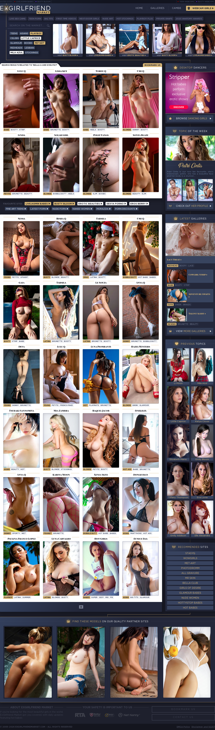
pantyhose (136, 533)
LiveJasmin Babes (24, 1)
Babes (153, 277)
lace (191, 266)
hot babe (143, 277)
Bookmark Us (152, 65)
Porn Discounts (126, 209)
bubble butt (59, 194)
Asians (24, 33)
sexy (101, 597)
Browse (191, 119)
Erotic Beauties (90, 204)
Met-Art (190, 563)
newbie (172, 324)
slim (95, 194)
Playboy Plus (145, 19)
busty (47, 277)
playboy (8, 597)
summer (26, 597)
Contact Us (183, 717)
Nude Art (108, 19)
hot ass (127, 469)
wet (24, 533)
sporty (16, 533)
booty (14, 130)
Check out (192, 206)
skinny (135, 130)
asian (7, 469)
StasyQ (190, 553)
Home (139, 8)
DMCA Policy (183, 727)
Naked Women (82, 209)
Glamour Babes (190, 593)
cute (170, 305)
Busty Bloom (43, 1)
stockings (66, 469)
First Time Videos (66, 19)
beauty (28, 194)
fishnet (48, 533)
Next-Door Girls (89, 19)
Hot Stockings (125, 19)
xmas (85, 277)
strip (22, 130)
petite (7, 194)
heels (93, 130)
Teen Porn (35, 19)
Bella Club (190, 583)
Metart (39, 43)
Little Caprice (30, 38)
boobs (102, 194)
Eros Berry (139, 204)
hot (85, 405)
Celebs (14, 38)
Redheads (16, 48)
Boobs (28, 43)
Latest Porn (39, 209)
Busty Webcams (206, 1)
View (190, 331)
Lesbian (29, 48)
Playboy (36, 33)
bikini (135, 405)
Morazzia (104, 209)
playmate (94, 405)
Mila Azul (16, 53)
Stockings (31, 53)
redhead (173, 266)
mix (106, 597)
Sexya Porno (116, 204)
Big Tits (48, 19)
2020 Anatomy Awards (189, 19)
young (7, 277)
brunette (55, 130)
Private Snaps (164, 19)
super (94, 597)
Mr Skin (190, 578)
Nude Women (190, 598)
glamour (144, 405)
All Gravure (190, 573)
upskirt (24, 277)
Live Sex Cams (17, 19)
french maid (66, 405)
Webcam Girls (201, 8)
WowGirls (190, 558)
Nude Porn (60, 209)
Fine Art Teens (16, 209)
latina (93, 277)
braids (187, 305)
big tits (134, 597)
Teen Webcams (186, 1)
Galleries (157, 8)
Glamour (16, 43)
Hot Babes (190, 608)
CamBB (176, 8)
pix (111, 597)
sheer (178, 305)
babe (6, 130)
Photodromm (190, 568)
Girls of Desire (190, 588)
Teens (14, 33)
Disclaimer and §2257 (203, 727)
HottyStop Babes (190, 603)
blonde (127, 130)
